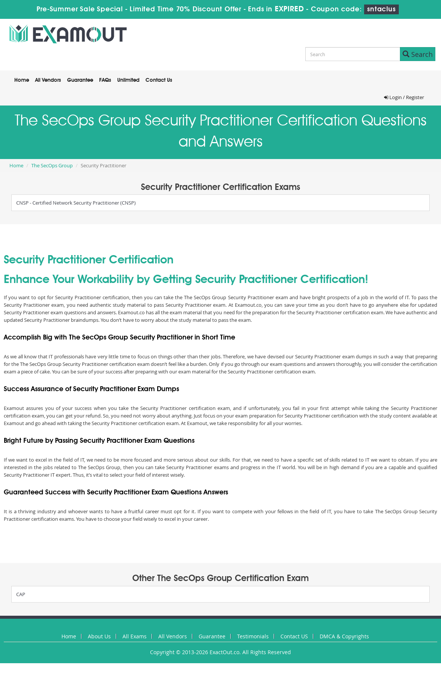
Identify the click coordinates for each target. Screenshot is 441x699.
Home (21, 80)
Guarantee (80, 80)
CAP (20, 594)
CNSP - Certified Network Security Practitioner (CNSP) (76, 202)
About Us (99, 636)
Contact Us (158, 80)
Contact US (294, 636)
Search (418, 54)
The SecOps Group (52, 165)
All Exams (134, 636)
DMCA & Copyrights (344, 636)
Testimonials (253, 636)
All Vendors (48, 80)
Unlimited (128, 80)
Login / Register (404, 97)
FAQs (105, 80)
